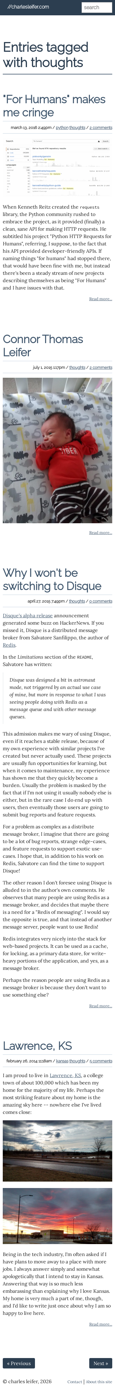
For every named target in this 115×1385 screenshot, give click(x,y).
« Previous (19, 1363)
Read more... (100, 298)
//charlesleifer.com (28, 7)
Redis (9, 645)
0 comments (100, 601)
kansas (62, 1061)
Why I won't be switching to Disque (52, 579)
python (62, 127)
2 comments (101, 127)
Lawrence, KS (37, 1045)
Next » (101, 1363)
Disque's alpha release (28, 615)
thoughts (77, 127)
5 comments (101, 1061)
